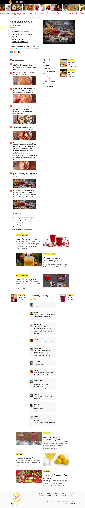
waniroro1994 (18, 25)
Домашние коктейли (59, 13)
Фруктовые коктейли (82, 13)
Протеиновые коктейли (54, 13)
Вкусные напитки (27, 229)
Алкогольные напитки (25, 13)
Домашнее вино (65, 13)
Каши (64, 2)
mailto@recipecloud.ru (70, 503)
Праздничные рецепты (76, 13)
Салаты (77, 2)
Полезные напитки (36, 13)
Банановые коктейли (42, 13)
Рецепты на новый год (19, 13)
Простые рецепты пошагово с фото (17, 499)
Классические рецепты (31, 13)
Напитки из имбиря (2, 13)
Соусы (71, 493)
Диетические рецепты (71, 13)
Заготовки (50, 2)
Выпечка (27, 2)
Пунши (48, 12)
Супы (71, 495)
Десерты (42, 2)
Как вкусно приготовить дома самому (16, 2)
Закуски (58, 2)
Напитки (70, 2)
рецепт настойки (20, 32)
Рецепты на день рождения (14, 13)
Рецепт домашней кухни (20, 42)
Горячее (34, 2)
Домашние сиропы (8, 13)
